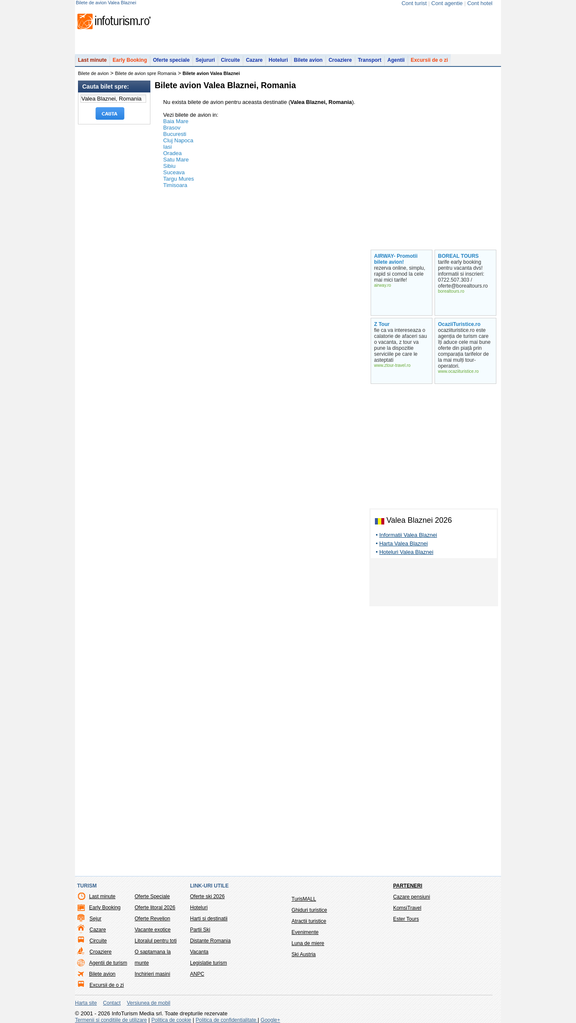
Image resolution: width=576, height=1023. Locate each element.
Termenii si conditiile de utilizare (111, 1020)
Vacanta (199, 952)
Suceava (174, 172)
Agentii (396, 60)
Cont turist (413, 3)
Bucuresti (174, 134)
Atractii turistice (308, 921)
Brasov (171, 127)
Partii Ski (200, 930)
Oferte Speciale (152, 896)
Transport (369, 60)
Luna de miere (307, 943)
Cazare (254, 60)
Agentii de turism (108, 963)
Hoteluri (278, 60)
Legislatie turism (208, 963)
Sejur (95, 919)
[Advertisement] (433, 584)
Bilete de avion (93, 73)
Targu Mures (178, 179)
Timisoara (175, 185)
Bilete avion (308, 60)
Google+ (270, 1020)
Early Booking (129, 60)
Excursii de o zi (429, 60)
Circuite (230, 60)
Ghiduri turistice (309, 910)
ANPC (197, 974)
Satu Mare (176, 159)
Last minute (92, 60)
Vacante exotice (153, 930)
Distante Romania (210, 941)
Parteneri (407, 886)
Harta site (86, 1003)
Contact (112, 1003)
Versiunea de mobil (148, 1003)
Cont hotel (479, 3)
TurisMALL (303, 899)
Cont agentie (447, 3)
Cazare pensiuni (411, 897)
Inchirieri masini (152, 974)
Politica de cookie (171, 1020)
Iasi (167, 147)
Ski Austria (303, 954)
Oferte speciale (171, 60)
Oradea (172, 153)
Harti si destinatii (209, 919)
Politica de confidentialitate (226, 1020)
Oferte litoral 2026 (155, 908)
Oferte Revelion (152, 919)
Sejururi (205, 60)
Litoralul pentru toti (156, 941)
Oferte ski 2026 (207, 896)
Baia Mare (175, 121)
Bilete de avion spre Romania (145, 73)
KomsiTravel (407, 908)
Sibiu (169, 166)
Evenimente (304, 932)
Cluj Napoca (178, 140)
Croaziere (340, 60)
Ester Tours (406, 919)
